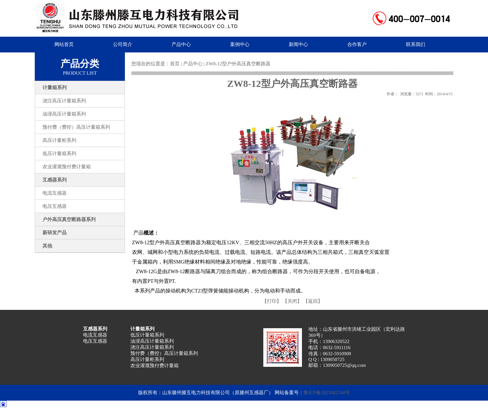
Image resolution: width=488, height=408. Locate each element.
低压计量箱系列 (147, 335)
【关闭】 (292, 301)
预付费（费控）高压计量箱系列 (164, 353)
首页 (175, 63)
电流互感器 (95, 335)
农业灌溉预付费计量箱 (154, 365)
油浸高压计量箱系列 (152, 341)
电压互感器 (95, 341)
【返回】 (313, 301)
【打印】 (271, 301)
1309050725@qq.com (344, 365)
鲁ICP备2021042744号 (327, 392)
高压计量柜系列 (147, 359)
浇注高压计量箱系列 (152, 347)
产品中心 (192, 63)
